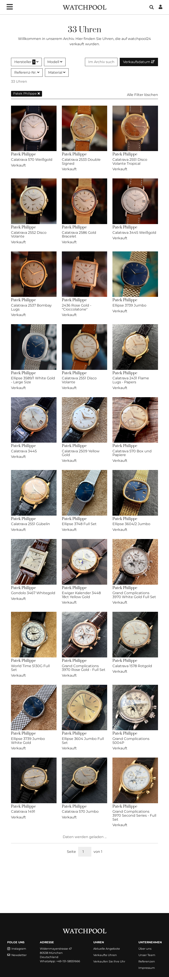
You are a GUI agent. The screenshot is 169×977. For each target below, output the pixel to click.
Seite (71, 852)
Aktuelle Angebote (106, 948)
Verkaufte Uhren (105, 955)
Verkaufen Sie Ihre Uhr (109, 961)
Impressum (146, 968)
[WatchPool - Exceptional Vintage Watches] (84, 7)
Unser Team (146, 955)
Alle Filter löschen (142, 95)
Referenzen (146, 961)
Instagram (16, 948)
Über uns (144, 948)
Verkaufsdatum (139, 62)
